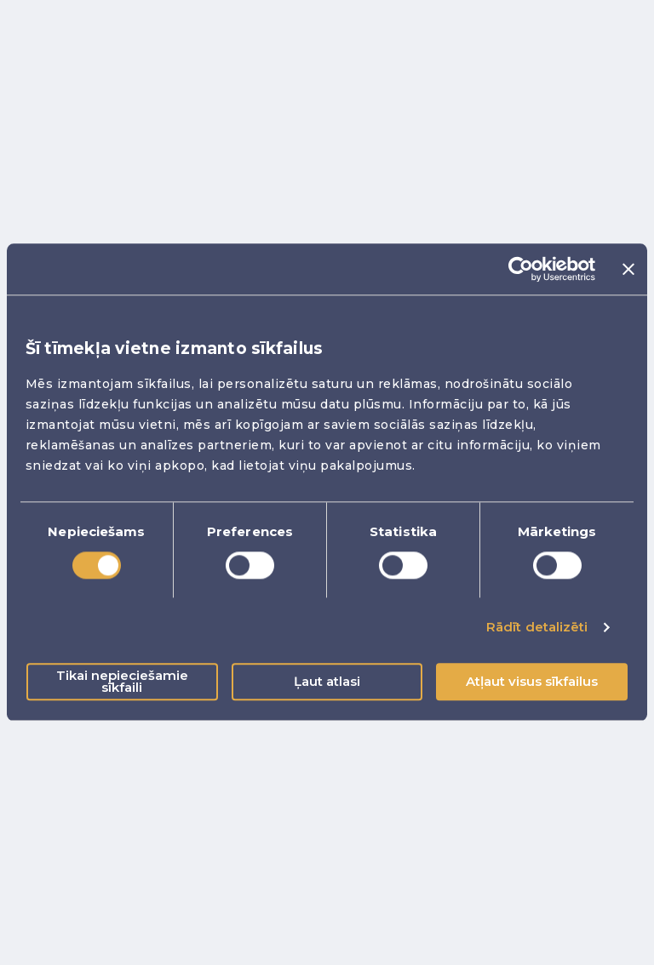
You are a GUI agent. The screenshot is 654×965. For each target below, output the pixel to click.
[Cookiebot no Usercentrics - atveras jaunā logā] (520, 269)
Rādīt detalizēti (537, 627)
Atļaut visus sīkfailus (532, 682)
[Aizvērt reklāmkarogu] (628, 269)
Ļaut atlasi (327, 682)
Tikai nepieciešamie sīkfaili (122, 682)
